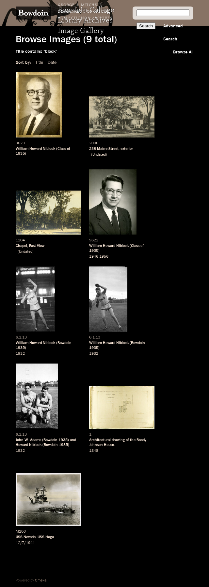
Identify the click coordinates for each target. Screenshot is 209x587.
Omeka (40, 580)
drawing (118, 440)
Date (52, 62)
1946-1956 (98, 257)
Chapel (21, 246)
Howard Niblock (28, 445)
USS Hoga (46, 537)
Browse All (183, 52)
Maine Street (108, 149)
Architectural (100, 440)
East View (36, 246)
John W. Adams (28, 440)
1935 (20, 154)
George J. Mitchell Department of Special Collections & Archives (85, 12)
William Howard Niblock (35, 149)
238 (92, 149)
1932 (20, 354)
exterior (127, 149)
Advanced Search (173, 32)
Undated (99, 155)
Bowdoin (64, 343)
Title (39, 62)
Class (61, 149)
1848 (93, 451)
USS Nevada (26, 537)
